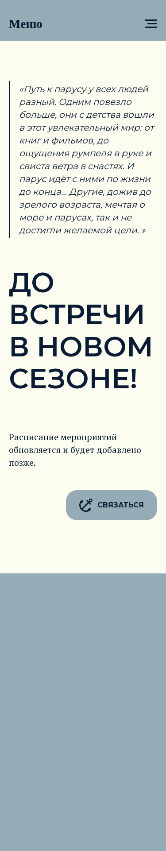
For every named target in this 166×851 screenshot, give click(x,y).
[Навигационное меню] (151, 23)
